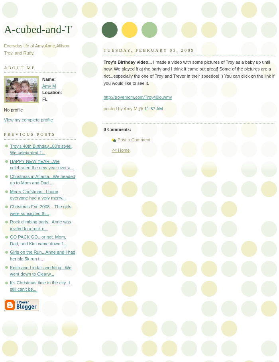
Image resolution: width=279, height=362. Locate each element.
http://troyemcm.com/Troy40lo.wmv (138, 97)
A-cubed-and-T (38, 29)
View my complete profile (28, 119)
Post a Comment (134, 139)
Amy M (49, 86)
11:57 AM (153, 108)
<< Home (121, 150)
